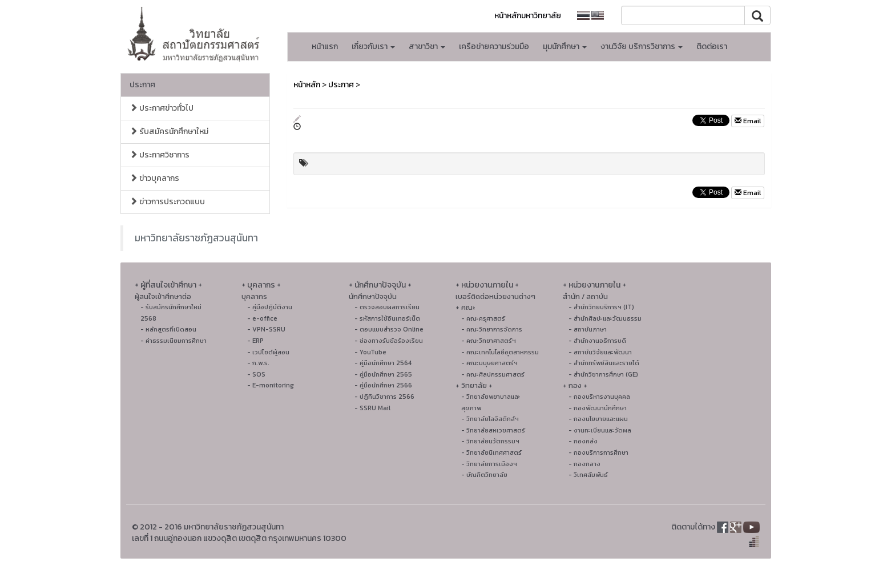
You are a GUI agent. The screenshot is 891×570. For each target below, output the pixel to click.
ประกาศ (142, 85)
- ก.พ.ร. (258, 362)
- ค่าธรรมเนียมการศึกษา (173, 340)
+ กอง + (575, 385)
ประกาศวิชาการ (160, 155)
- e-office (262, 318)
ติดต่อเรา (711, 46)
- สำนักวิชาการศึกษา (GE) (603, 374)
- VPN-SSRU (266, 329)
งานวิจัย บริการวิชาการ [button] (641, 46)
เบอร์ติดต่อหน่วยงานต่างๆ (495, 296)
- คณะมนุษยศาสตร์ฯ (489, 362)
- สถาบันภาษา (588, 329)
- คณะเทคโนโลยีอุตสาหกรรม (500, 352)
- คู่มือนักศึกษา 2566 (383, 385)
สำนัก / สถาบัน (585, 296)
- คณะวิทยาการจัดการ (491, 329)
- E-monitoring (270, 385)
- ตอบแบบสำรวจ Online (389, 329)
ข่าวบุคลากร (154, 178)
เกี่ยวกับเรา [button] (373, 46)
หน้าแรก (325, 46)
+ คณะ (465, 307)
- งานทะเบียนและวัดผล (600, 430)
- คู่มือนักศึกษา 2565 (383, 374)
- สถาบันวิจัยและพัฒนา (600, 352)
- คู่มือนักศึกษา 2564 (383, 362)
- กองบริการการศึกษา (598, 452)
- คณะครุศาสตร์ (483, 318)
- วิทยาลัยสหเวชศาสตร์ (493, 430)
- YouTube (370, 352)
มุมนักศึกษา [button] (565, 46)
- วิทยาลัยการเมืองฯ (489, 463)
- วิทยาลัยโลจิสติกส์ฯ (490, 418)
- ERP (255, 340)
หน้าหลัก (306, 85)
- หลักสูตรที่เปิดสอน (168, 329)
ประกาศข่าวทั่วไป (161, 108)
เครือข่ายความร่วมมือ (494, 46)
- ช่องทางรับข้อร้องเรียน (388, 340)
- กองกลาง (584, 463)
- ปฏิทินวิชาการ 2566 (384, 396)
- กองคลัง (583, 441)
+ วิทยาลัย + (474, 385)
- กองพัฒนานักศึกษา (598, 408)
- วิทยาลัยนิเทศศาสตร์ (491, 452)
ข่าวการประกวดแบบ (167, 202)
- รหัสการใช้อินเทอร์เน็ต (387, 318)
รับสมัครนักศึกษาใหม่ (169, 132)
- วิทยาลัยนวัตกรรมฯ (490, 441)
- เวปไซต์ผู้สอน (268, 352)
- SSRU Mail (372, 408)
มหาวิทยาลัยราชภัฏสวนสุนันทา (196, 238)
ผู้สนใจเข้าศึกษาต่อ (163, 296)
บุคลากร (254, 296)
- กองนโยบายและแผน (598, 418)
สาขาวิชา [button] (427, 46)
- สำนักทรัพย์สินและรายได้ (604, 362)
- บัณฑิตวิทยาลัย (484, 474)
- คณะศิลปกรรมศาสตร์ (493, 374)
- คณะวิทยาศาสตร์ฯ (488, 340)
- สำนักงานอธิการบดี (597, 340)
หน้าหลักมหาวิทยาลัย (527, 16)
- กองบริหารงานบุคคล (599, 396)
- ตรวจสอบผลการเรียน (387, 307)
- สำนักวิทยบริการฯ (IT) (601, 307)
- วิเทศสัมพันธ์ (588, 474)
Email (748, 121)
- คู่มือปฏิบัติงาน (269, 307)
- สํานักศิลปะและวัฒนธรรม (605, 318)
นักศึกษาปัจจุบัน (373, 296)
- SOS (256, 374)
